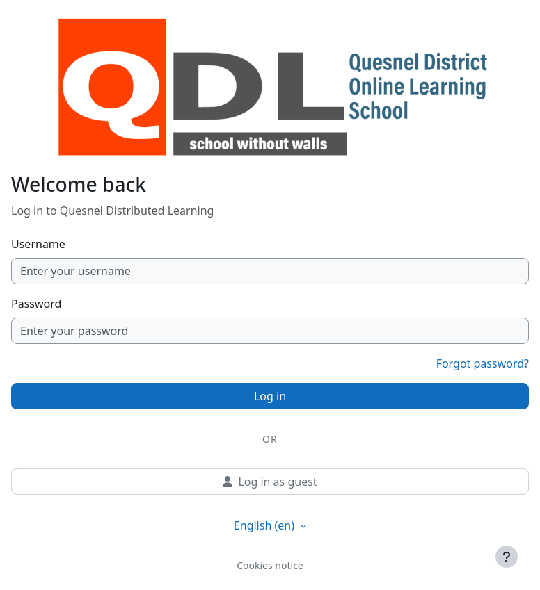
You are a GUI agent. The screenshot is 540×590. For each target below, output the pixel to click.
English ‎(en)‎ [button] (265, 525)
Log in (270, 396)
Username (38, 244)
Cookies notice (270, 565)
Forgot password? (482, 363)
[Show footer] (506, 557)
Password (36, 303)
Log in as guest (270, 481)
